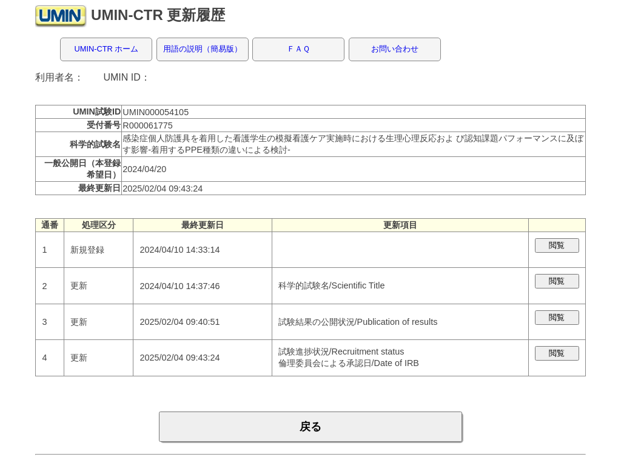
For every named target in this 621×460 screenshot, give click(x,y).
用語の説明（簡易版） (202, 48)
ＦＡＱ (298, 48)
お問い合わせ (394, 48)
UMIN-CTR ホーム (106, 48)
